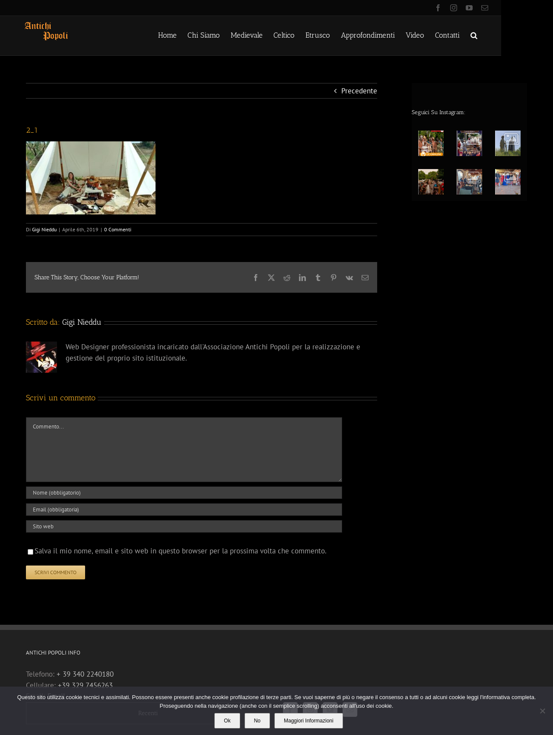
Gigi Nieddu (44, 229)
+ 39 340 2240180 (85, 674)
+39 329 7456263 (85, 685)
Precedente (359, 91)
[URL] (184, 526)
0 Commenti (117, 229)
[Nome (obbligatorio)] (184, 492)
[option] (472, 160)
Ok (227, 721)
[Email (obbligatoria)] (184, 509)
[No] (542, 710)
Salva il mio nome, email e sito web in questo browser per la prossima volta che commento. (181, 551)
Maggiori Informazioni (309, 721)
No (257, 721)
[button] (473, 34)
